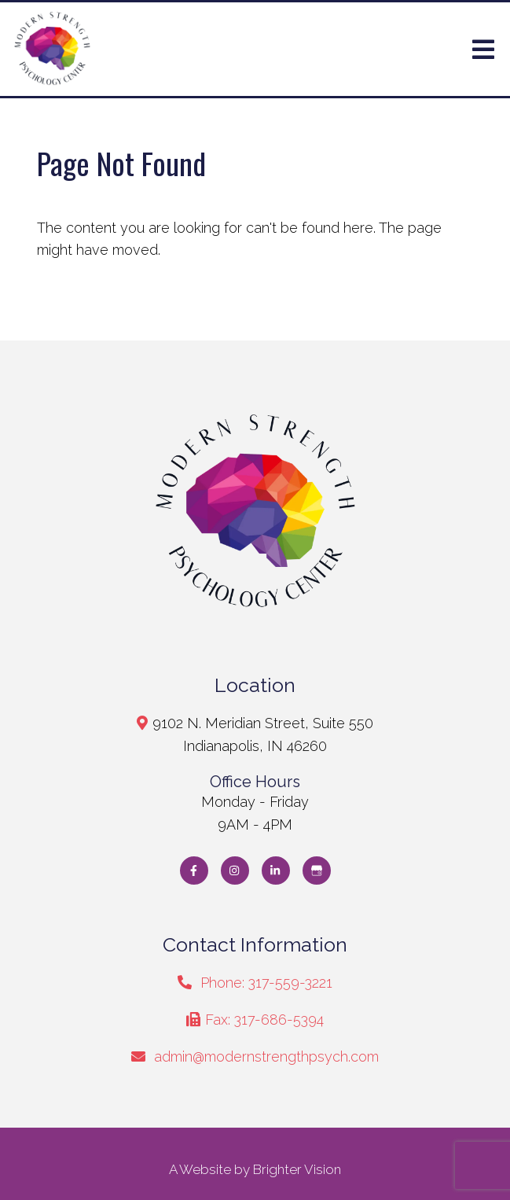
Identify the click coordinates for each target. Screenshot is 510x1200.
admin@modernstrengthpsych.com (266, 1056)
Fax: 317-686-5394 (264, 1019)
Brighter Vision (297, 1169)
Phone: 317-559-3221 (266, 982)
